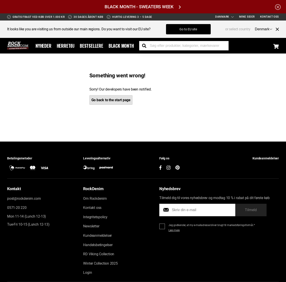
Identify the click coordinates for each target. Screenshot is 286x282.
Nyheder (43, 45)
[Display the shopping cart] (276, 46)
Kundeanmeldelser (97, 235)
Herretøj (65, 45)
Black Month (121, 45)
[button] (245, 166)
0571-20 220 (17, 208)
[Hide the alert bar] (278, 6)
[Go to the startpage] (17, 46)
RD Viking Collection (98, 254)
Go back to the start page (111, 100)
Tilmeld (251, 210)
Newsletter (91, 226)
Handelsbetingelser (97, 245)
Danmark (224, 16)
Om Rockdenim (95, 198)
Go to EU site (188, 29)
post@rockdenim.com (24, 198)
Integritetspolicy (95, 217)
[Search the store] (146, 45)
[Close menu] (275, 29)
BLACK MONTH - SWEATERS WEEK (143, 6)
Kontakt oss (269, 16)
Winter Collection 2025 (100, 263)
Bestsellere (91, 45)
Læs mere (174, 230)
